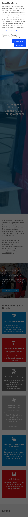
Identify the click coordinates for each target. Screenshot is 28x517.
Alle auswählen (20, 45)
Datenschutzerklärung (13, 31)
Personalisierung (14, 37)
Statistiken (14, 35)
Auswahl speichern (19, 41)
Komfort (5, 37)
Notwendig (5, 35)
